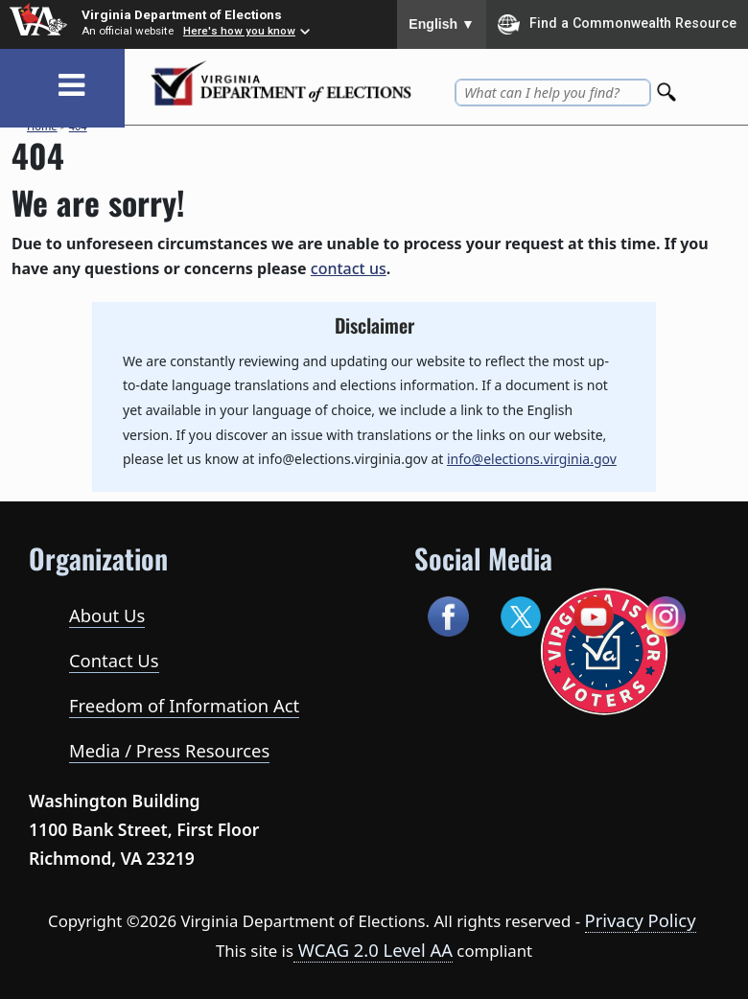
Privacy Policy (640, 920)
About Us (107, 615)
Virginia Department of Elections (182, 14)
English (442, 24)
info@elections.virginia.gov (532, 459)
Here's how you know (239, 30)
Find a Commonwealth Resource (617, 24)
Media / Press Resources (169, 750)
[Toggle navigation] (71, 85)
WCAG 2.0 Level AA (373, 950)
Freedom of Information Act (184, 705)
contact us (348, 268)
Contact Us (114, 660)
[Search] (668, 87)
